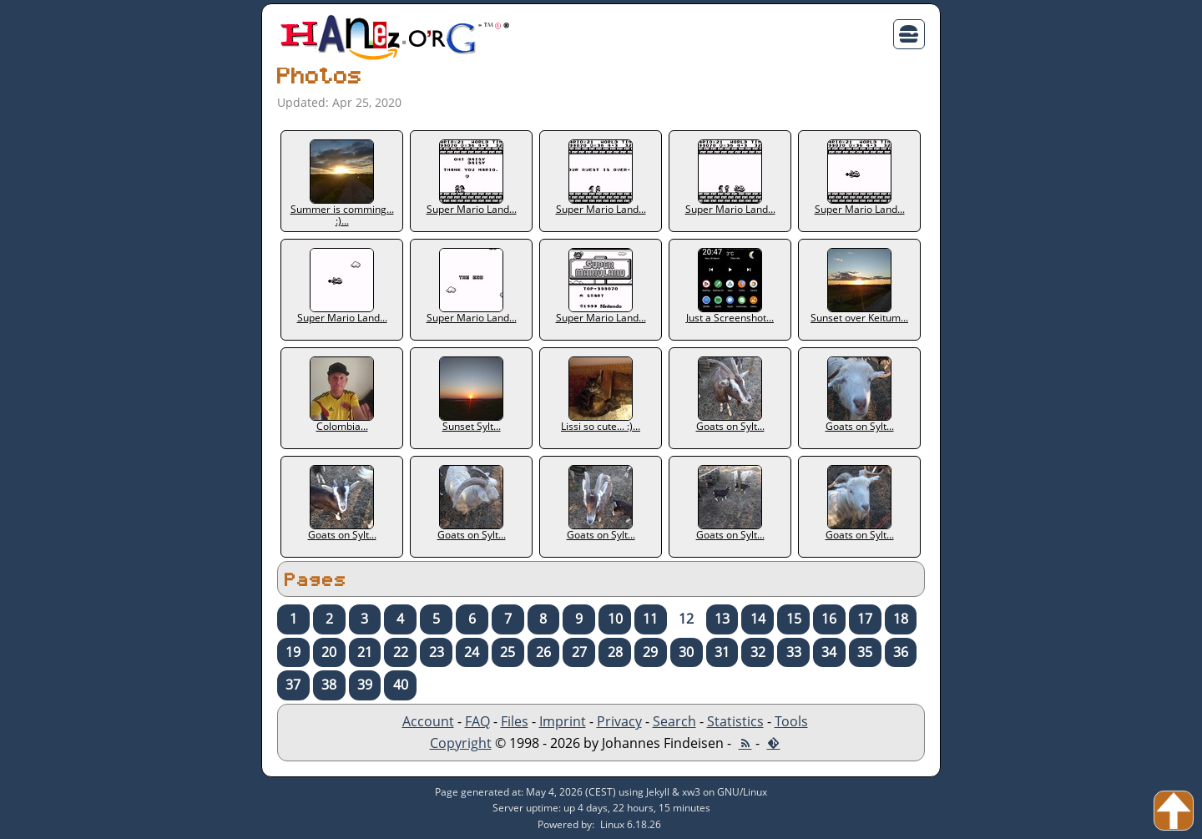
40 (400, 684)
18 (900, 618)
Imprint (562, 721)
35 (864, 652)
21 (364, 652)
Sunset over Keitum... (859, 286)
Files (514, 721)
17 (864, 618)
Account (428, 721)
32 (757, 652)
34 (828, 652)
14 (757, 618)
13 (722, 618)
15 (793, 618)
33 (793, 652)
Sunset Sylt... (471, 394)
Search (674, 721)
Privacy (619, 721)
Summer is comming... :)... (342, 183)
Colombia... (342, 394)
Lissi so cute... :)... (600, 394)
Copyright (461, 743)
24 (471, 652)
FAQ (477, 721)
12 (686, 618)
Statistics (735, 721)
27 (579, 652)
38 (328, 684)
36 (900, 652)
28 (615, 652)
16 (828, 618)
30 (686, 652)
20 (328, 652)
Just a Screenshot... (730, 286)
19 (292, 652)
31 (722, 652)
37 (292, 684)
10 (615, 618)
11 (650, 618)
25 (507, 652)
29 (650, 652)
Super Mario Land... (472, 177)
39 (364, 684)
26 (543, 652)
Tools (791, 721)
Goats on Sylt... (730, 394)
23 (436, 652)
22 (400, 652)
